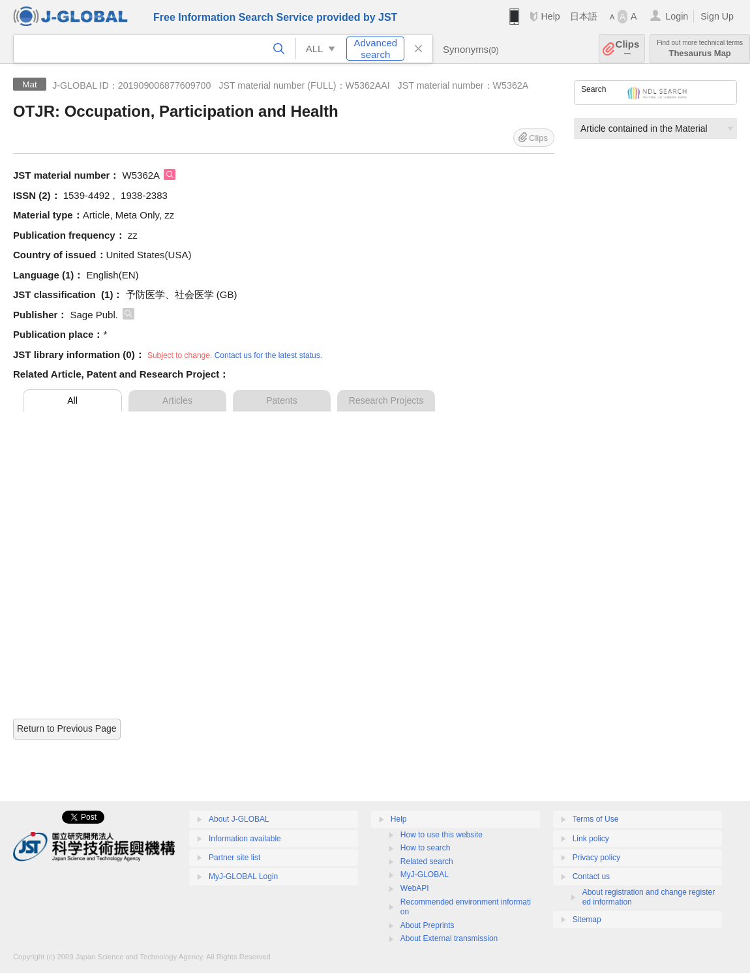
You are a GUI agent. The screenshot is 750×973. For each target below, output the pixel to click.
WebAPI (414, 888)
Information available (245, 838)
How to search (425, 847)
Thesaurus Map (700, 48)
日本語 (583, 16)
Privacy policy (596, 857)
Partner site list (234, 857)
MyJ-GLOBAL (424, 874)
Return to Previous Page (67, 728)
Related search (426, 861)
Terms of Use (596, 819)
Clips (628, 48)
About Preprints (427, 925)
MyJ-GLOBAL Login (243, 876)
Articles (177, 400)
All (72, 400)
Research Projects (386, 400)
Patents (281, 400)
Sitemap (587, 919)
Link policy (591, 838)
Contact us (591, 876)
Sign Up (717, 16)
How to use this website (441, 834)
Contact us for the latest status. (268, 355)
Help (550, 16)
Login (676, 16)
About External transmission (449, 938)
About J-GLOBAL (239, 819)
